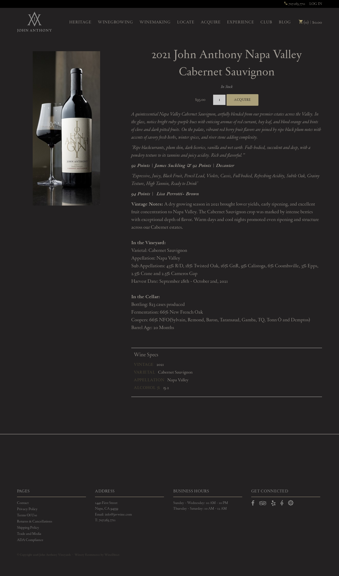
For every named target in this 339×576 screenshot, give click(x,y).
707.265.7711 (294, 4)
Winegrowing (115, 22)
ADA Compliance (30, 540)
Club (266, 22)
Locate (185, 22)
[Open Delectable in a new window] (290, 503)
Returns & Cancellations (34, 521)
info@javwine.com (118, 514)
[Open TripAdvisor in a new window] (262, 504)
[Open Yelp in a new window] (273, 504)
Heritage (80, 22)
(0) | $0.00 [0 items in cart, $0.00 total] (310, 22)
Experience (240, 22)
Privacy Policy (27, 509)
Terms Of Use (27, 515)
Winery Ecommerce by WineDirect (97, 555)
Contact (23, 503)
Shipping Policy (28, 527)
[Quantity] (219, 100)
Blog (285, 22)
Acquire (211, 22)
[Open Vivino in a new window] (281, 503)
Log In (315, 4)
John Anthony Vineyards (34, 22)
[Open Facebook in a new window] (253, 504)
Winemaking (155, 22)
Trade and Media (29, 533)
